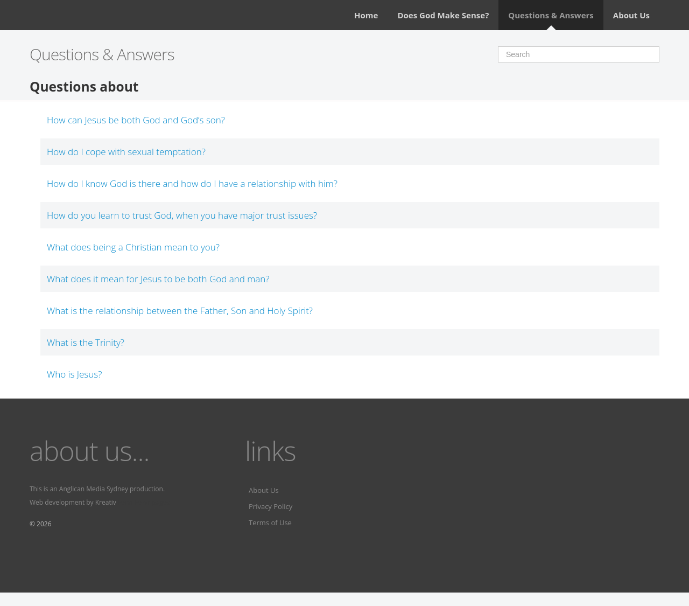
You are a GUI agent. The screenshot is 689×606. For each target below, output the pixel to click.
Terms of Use (270, 522)
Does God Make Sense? (443, 15)
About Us (631, 15)
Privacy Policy (270, 506)
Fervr (125, 502)
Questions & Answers (550, 15)
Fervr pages (152, 502)
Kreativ (105, 502)
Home (366, 15)
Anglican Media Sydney (93, 488)
